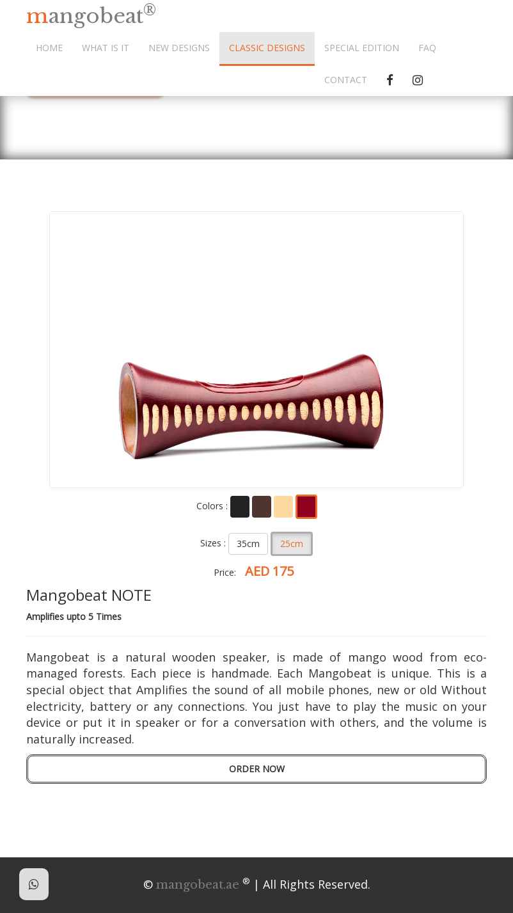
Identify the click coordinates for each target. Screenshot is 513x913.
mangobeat (91, 15)
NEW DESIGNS (179, 48)
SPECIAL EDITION (361, 48)
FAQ (427, 48)
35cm (248, 543)
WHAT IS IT (105, 48)
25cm (291, 543)
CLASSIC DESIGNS (267, 48)
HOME (49, 48)
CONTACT (345, 80)
